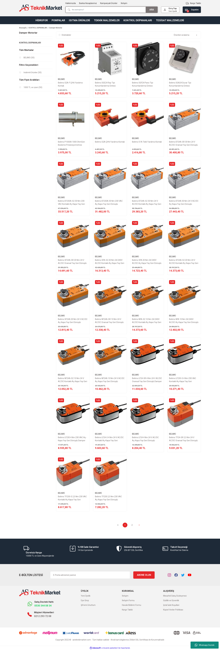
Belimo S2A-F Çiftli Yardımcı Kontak (70, 84)
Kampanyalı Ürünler (108, 3)
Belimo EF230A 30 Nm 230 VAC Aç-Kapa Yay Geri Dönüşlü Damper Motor (109, 203)
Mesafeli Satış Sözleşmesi (175, 596)
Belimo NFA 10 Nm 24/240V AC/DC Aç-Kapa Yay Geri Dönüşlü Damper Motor (183, 321)
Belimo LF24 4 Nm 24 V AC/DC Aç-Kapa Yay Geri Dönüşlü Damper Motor (145, 439)
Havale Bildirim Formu (131, 605)
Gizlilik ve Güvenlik (171, 600)
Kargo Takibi (127, 610)
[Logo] (40, 8)
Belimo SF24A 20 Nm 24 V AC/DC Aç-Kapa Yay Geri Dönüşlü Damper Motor (72, 321)
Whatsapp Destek (204, 645)
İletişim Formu (128, 600)
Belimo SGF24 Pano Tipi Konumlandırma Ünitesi (142, 84)
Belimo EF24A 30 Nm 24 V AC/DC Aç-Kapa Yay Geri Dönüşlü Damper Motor (183, 203)
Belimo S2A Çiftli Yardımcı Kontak (110, 142)
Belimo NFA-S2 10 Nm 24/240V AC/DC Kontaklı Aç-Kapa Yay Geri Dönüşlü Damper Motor (146, 321)
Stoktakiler (66, 35)
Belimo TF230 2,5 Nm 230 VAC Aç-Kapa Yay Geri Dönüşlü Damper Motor (108, 498)
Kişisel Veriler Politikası (173, 610)
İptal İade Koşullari (171, 605)
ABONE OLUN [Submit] (144, 575)
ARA (151, 9)
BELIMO (61, 79)
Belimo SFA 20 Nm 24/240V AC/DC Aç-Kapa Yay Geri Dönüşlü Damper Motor (146, 262)
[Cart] (192, 9)
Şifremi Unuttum (88, 605)
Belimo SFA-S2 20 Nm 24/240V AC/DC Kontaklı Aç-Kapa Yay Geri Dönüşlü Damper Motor (109, 262)
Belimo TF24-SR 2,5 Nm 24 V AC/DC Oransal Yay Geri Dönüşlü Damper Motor (183, 439)
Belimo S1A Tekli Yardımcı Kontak (147, 142)
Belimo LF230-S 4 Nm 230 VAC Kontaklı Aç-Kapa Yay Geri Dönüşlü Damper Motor (182, 380)
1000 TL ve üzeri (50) (33, 87)
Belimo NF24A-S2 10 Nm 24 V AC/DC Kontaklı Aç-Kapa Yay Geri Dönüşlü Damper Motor (72, 380)
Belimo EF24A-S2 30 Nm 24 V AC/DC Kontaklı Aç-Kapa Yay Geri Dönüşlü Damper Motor (146, 203)
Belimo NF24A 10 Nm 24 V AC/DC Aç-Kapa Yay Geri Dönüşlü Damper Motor (109, 380)
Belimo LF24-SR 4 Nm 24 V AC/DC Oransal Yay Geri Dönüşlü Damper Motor (147, 380)
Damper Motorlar (55, 28)
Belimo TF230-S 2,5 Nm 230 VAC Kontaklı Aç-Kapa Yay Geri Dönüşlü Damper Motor (72, 498)
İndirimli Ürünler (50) (33, 72)
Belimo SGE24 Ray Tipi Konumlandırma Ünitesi (105, 84)
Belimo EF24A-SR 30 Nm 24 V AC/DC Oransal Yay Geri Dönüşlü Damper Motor (183, 143)
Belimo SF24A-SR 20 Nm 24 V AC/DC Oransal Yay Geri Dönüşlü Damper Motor (72, 262)
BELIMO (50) (29, 57)
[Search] (111, 9)
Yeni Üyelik (173, 11)
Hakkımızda (70, 3)
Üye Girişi (85, 600)
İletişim (124, 3)
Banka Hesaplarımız (88, 3)
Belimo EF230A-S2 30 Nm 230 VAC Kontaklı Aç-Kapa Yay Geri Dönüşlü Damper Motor (71, 203)
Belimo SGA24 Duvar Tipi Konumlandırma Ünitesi (180, 84)
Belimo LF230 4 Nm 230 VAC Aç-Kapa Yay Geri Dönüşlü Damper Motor (72, 439)
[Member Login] (164, 9)
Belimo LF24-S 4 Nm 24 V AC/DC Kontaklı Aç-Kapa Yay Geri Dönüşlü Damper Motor (109, 439)
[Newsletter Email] (90, 575)
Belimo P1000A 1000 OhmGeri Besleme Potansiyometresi (71, 143)
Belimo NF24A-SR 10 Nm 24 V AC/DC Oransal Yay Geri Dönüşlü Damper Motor (109, 321)
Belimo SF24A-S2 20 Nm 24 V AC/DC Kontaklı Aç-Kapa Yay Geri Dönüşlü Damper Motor (183, 262)
